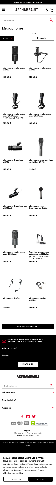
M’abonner (28, 364)
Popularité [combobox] (41, 38)
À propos (6, 407)
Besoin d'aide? (9, 400)
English (27, 430)
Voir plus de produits (28, 326)
